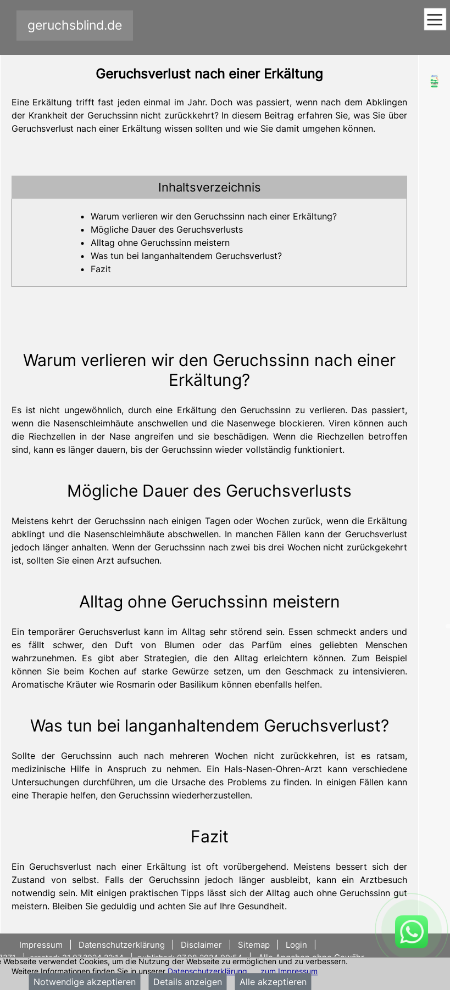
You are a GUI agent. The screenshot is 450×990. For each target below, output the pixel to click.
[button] (209, 187)
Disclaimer (201, 945)
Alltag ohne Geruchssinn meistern (160, 242)
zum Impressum (289, 971)
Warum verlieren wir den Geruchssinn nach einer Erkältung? (214, 216)
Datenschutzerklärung (207, 971)
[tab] (209, 187)
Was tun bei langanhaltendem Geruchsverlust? (186, 255)
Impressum (42, 945)
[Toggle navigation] (435, 20)
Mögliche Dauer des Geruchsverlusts (167, 229)
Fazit (101, 268)
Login (296, 945)
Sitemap (254, 945)
